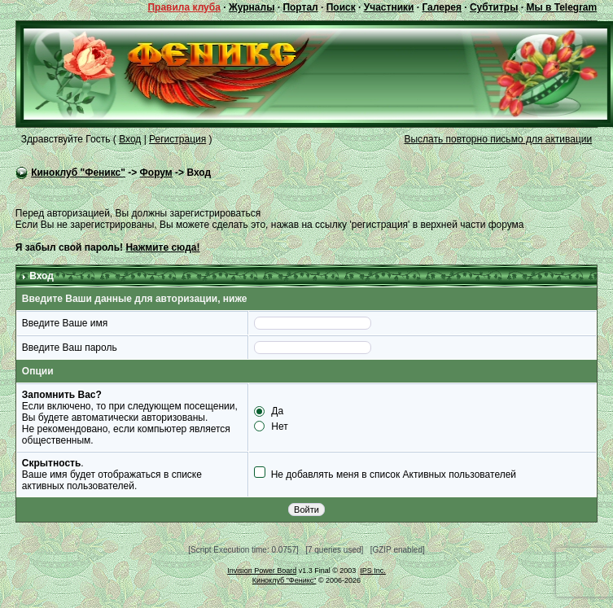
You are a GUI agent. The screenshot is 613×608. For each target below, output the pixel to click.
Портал (299, 7)
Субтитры (494, 7)
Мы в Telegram (561, 7)
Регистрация (177, 139)
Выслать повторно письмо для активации (498, 139)
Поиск (341, 7)
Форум (156, 172)
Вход (130, 139)
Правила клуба (183, 7)
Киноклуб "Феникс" (78, 172)
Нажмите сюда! (162, 247)
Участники (389, 7)
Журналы (251, 7)
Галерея (441, 7)
